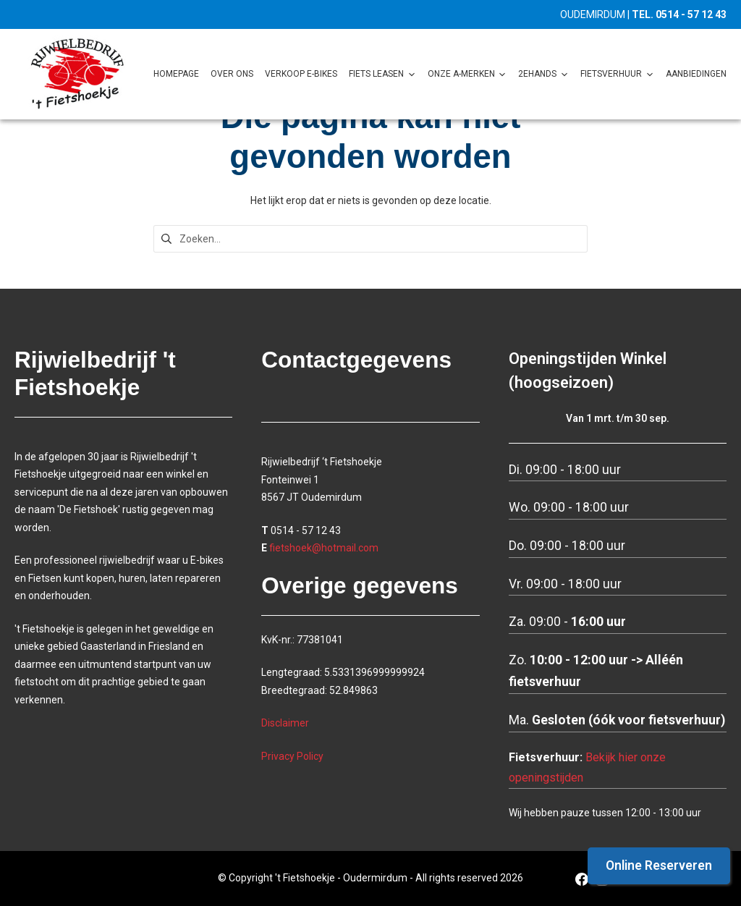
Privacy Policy (292, 756)
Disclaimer (285, 723)
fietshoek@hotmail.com (323, 548)
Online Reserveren (659, 865)
